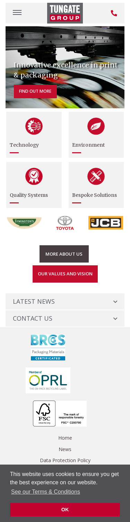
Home (65, 437)
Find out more (35, 91)
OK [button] (65, 509)
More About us (64, 254)
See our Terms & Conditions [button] (45, 492)
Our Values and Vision (65, 274)
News (65, 449)
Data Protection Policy (65, 460)
